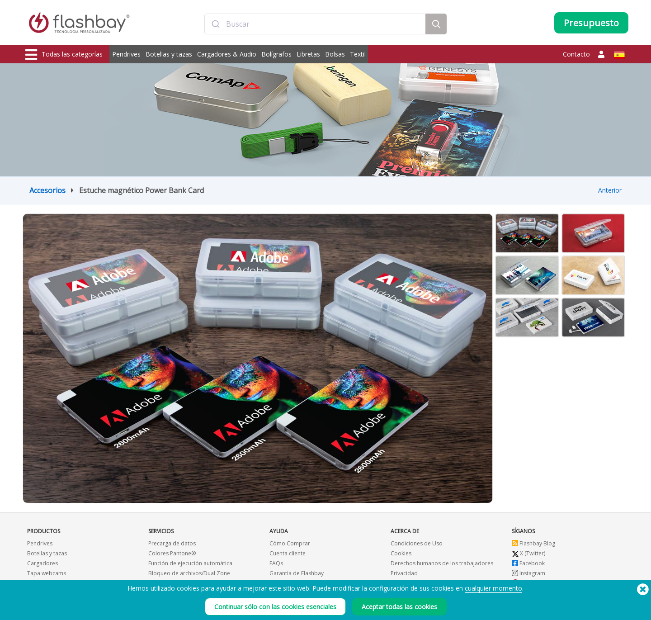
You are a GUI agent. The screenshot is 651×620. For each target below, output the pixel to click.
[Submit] (215, 24)
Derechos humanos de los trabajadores (442, 563)
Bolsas (335, 54)
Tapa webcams (46, 573)
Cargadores (42, 563)
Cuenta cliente (287, 553)
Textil (358, 54)
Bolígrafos (276, 54)
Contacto (576, 54)
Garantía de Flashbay (296, 573)
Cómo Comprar (289, 543)
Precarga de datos (172, 543)
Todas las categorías (64, 55)
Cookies (401, 553)
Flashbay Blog (533, 543)
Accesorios (47, 190)
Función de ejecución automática (190, 563)
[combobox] (315, 24)
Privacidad (404, 573)
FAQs (276, 563)
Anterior (610, 190)
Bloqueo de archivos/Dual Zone (189, 573)
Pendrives (126, 54)
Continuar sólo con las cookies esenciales (275, 607)
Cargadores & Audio (226, 54)
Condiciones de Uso (417, 543)
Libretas (308, 54)
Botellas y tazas (169, 54)
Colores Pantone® (172, 553)
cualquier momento (493, 588)
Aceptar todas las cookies (399, 607)
